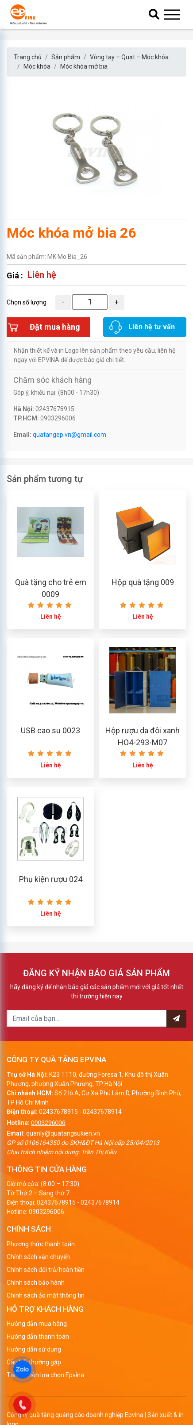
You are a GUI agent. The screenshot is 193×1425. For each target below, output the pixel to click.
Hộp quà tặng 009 (143, 582)
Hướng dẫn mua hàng (37, 1323)
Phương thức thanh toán (41, 1244)
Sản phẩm (65, 57)
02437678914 (102, 1111)
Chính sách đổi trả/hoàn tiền (46, 1269)
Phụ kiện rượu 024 (50, 879)
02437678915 (58, 1111)
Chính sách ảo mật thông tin (46, 1295)
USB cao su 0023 (50, 730)
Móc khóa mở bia (84, 66)
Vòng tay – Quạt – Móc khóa (129, 57)
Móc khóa (36, 66)
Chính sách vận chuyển (38, 1256)
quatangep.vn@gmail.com (69, 434)
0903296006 (48, 1122)
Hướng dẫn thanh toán (38, 1336)
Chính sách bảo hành (36, 1282)
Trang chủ (28, 57)
